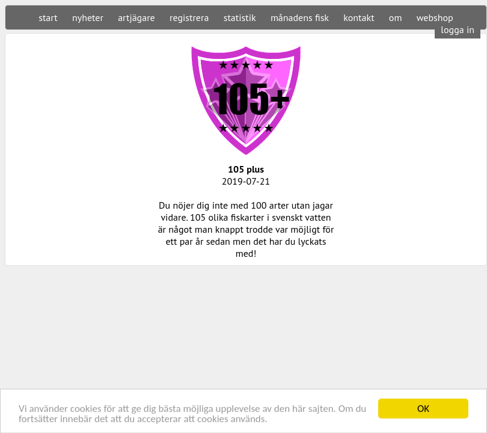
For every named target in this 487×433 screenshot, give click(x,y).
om (395, 17)
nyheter (87, 17)
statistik (240, 17)
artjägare (136, 17)
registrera (189, 17)
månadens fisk (300, 17)
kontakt (358, 17)
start (47, 17)
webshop (435, 17)
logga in (457, 29)
